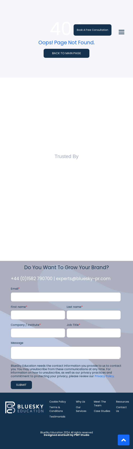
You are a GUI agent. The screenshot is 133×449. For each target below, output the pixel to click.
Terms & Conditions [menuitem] (56, 409)
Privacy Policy (104, 376)
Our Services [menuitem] (81, 409)
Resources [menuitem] (122, 401)
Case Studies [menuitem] (102, 411)
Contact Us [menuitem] (121, 409)
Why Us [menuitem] (80, 401)
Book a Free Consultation (92, 10)
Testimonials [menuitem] (57, 416)
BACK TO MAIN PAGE (66, 53)
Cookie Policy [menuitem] (57, 401)
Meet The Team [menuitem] (100, 403)
